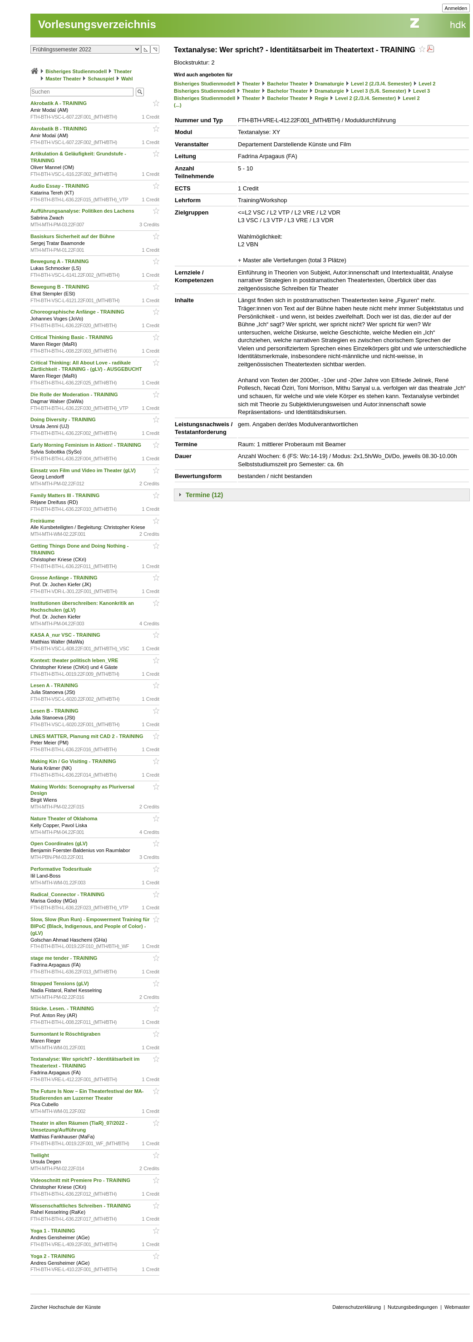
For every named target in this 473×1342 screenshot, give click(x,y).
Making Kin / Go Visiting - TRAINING (74, 761)
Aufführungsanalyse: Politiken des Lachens (83, 211)
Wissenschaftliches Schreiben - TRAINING (81, 1205)
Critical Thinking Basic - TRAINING (72, 337)
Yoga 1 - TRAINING (53, 1230)
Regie (321, 98)
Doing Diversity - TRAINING (63, 419)
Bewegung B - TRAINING (60, 286)
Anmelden (456, 8)
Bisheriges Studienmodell (76, 71)
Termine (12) (204, 495)
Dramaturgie (329, 83)
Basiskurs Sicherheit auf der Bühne (73, 236)
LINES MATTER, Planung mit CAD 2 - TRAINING (87, 736)
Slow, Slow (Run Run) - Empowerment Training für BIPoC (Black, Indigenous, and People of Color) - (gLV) (89, 926)
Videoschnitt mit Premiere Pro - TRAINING (81, 1180)
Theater (122, 71)
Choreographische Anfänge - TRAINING (78, 311)
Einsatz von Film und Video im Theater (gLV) (83, 470)
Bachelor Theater (287, 83)
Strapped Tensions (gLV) (60, 983)
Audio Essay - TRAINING (60, 186)
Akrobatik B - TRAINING (59, 128)
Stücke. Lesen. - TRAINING (62, 1008)
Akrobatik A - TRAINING (59, 103)
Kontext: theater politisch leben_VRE (74, 660)
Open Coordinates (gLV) (59, 843)
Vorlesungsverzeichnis (97, 24)
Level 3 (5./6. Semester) (378, 91)
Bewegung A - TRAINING (60, 261)
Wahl (127, 78)
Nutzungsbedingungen (413, 1307)
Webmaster (457, 1307)
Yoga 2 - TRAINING (53, 1256)
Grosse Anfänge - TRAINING (64, 577)
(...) (178, 105)
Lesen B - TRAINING (55, 710)
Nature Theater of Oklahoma (64, 818)
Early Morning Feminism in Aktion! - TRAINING (86, 445)
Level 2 (427, 83)
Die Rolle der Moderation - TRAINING (74, 394)
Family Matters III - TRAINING (65, 495)
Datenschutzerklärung (356, 1307)
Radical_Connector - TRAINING (68, 894)
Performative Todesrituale (61, 869)
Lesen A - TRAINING (54, 685)
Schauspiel (101, 78)
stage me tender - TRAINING (64, 958)
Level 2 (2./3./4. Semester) (381, 83)
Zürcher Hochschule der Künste (65, 1307)
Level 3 (421, 91)
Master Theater (63, 78)
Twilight (40, 1155)
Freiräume (43, 521)
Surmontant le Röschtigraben (66, 1034)
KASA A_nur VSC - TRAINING (66, 635)
